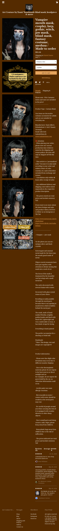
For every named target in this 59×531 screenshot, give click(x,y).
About (18, 518)
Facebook (33, 514)
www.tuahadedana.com (43, 136)
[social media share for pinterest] (43, 82)
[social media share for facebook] (36, 82)
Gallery (18, 524)
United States (48, 55)
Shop (18, 514)
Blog (17, 516)
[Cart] (57, 2)
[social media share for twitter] (40, 82)
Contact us (19, 527)
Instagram (34, 516)
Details (38, 90)
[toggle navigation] (3, 2)
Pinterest (33, 518)
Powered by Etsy (50, 523)
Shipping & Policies (42, 91)
